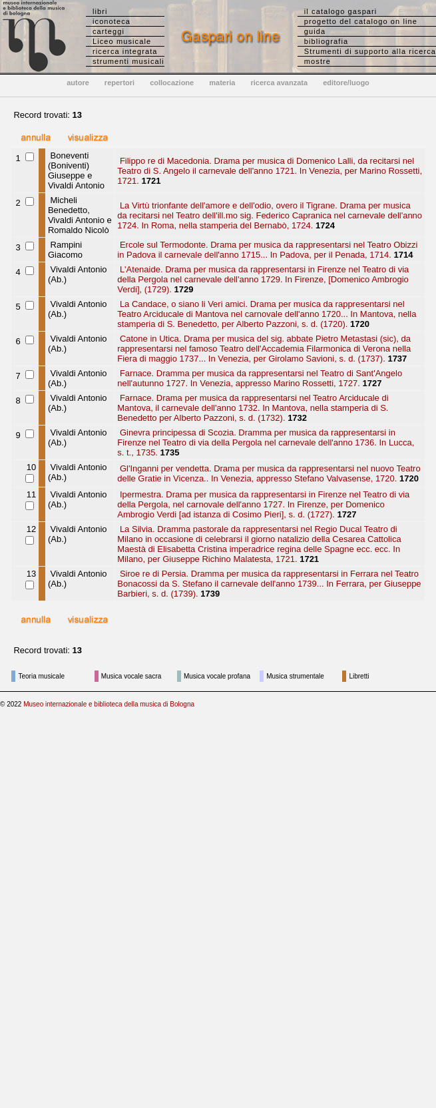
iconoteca (111, 21)
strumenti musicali (128, 61)
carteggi (108, 31)
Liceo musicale (122, 41)
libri (100, 11)
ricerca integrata (125, 51)
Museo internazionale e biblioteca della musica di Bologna (108, 704)
